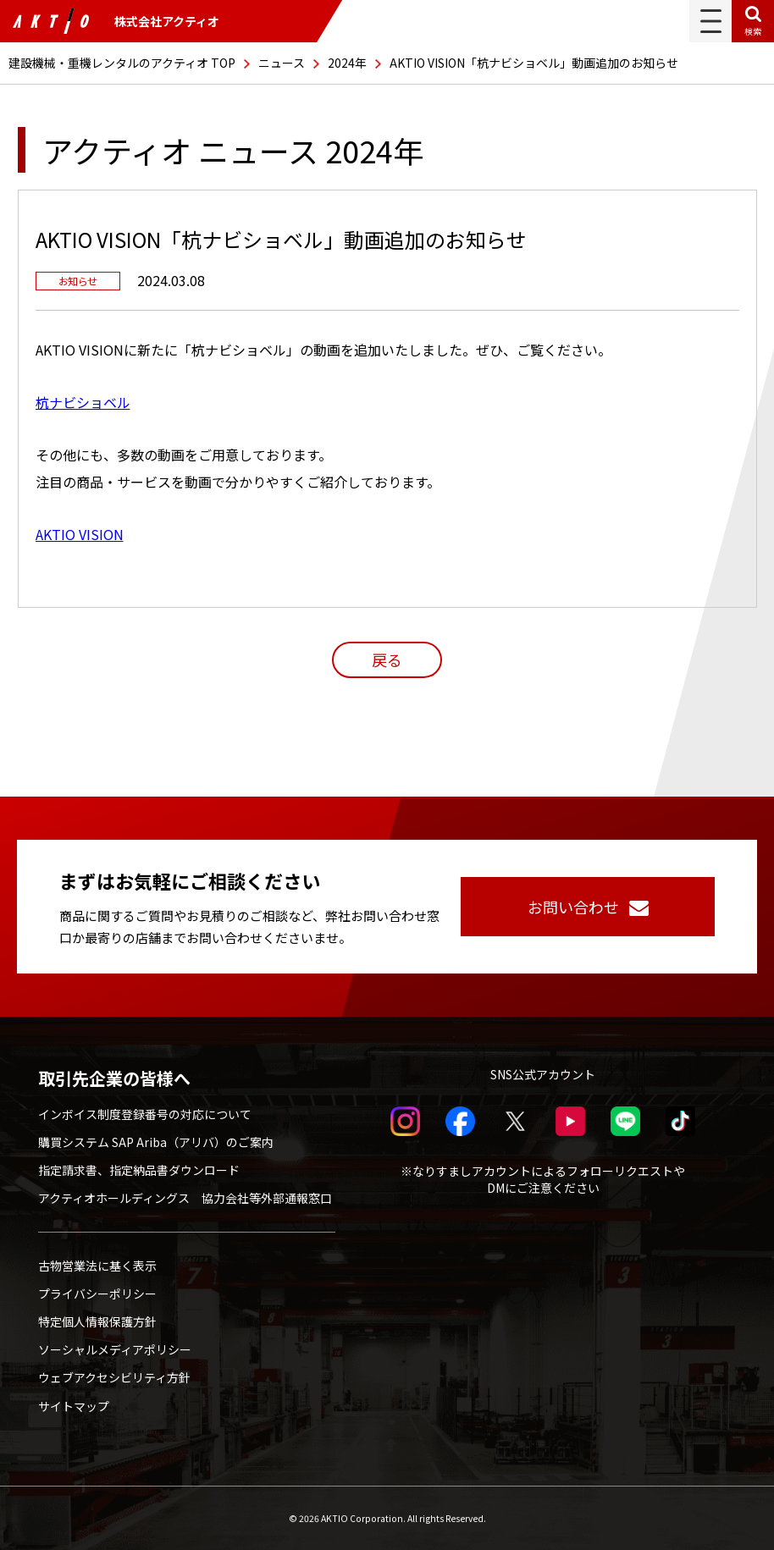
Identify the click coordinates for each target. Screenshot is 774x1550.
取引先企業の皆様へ (114, 1078)
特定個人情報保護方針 (97, 1321)
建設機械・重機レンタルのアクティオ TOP (121, 62)
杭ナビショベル (83, 402)
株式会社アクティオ (116, 21)
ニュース (281, 62)
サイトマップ (73, 1406)
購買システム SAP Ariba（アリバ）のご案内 (156, 1142)
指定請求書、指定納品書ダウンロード (139, 1170)
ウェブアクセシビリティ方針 (114, 1377)
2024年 (347, 62)
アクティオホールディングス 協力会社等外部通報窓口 (185, 1197)
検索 (752, 31)
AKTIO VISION (80, 534)
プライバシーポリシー (97, 1293)
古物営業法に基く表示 (97, 1265)
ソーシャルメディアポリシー (114, 1349)
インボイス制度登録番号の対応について (145, 1114)
